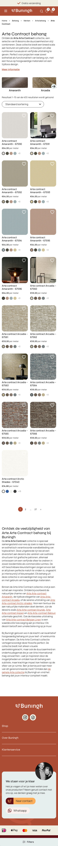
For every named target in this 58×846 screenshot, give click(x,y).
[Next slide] (53, 86)
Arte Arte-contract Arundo (31, 609)
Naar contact (24, 801)
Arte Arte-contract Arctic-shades (28, 601)
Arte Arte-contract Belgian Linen (23, 619)
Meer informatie (11, 69)
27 (35, 509)
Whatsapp (20, 810)
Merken (27, 20)
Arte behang (40, 20)
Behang (15, 20)
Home (4, 20)
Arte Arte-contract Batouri (42, 613)
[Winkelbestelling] (23, 104)
